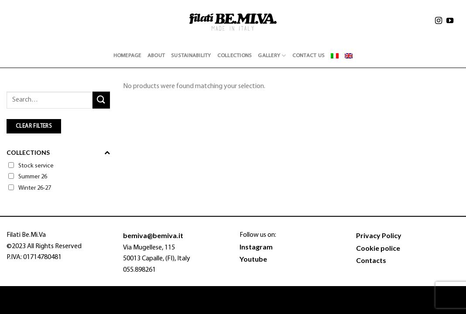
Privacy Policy (378, 235)
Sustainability (191, 55)
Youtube (253, 259)
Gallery (272, 55)
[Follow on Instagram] (438, 21)
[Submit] (101, 100)
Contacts (371, 260)
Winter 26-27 (34, 188)
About (156, 55)
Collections (234, 55)
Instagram (256, 246)
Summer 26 (32, 177)
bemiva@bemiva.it (153, 235)
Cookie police (378, 248)
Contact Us (308, 55)
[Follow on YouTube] (449, 21)
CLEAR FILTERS (34, 126)
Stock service (36, 166)
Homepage (127, 55)
